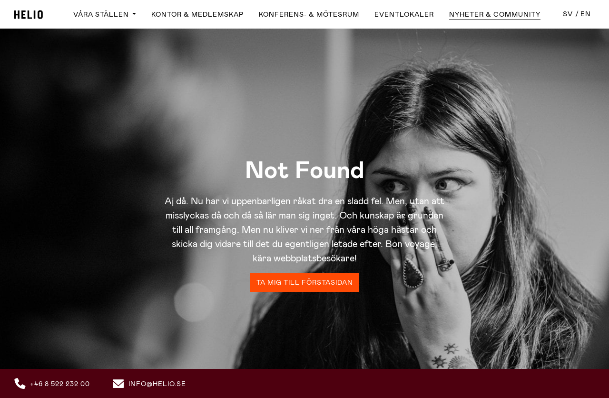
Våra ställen (102, 14)
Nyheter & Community (494, 14)
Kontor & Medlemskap (197, 14)
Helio (28, 14)
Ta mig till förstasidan (304, 282)
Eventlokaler (404, 14)
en (585, 14)
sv (568, 14)
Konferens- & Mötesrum (309, 14)
